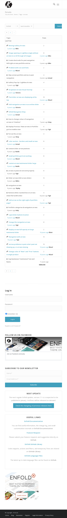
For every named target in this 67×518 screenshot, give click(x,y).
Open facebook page (14, 349)
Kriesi (15, 339)
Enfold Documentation (43, 428)
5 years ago (11, 85)
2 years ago (11, 49)
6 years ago (44, 100)
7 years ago (11, 115)
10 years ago (44, 232)
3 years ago (44, 63)
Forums (8, 12)
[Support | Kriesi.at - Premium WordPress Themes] (28, 4)
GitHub (33, 440)
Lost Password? (15, 326)
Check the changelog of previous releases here (34, 406)
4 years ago (44, 78)
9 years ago (44, 203)
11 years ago (44, 262)
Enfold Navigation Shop (17, 112)
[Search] (53, 4)
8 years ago (11, 144)
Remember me (11, 314)
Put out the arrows (14, 134)
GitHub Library (34, 451)
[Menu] (58, 4)
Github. (54, 460)
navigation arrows (14, 185)
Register (7, 326)
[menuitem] (53, 4)
